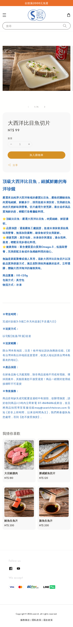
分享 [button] (13, 165)
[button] (4, 15)
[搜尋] (64, 25)
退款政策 (48, 619)
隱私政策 (36, 619)
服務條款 (25, 619)
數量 (10, 138)
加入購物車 (36, 155)
